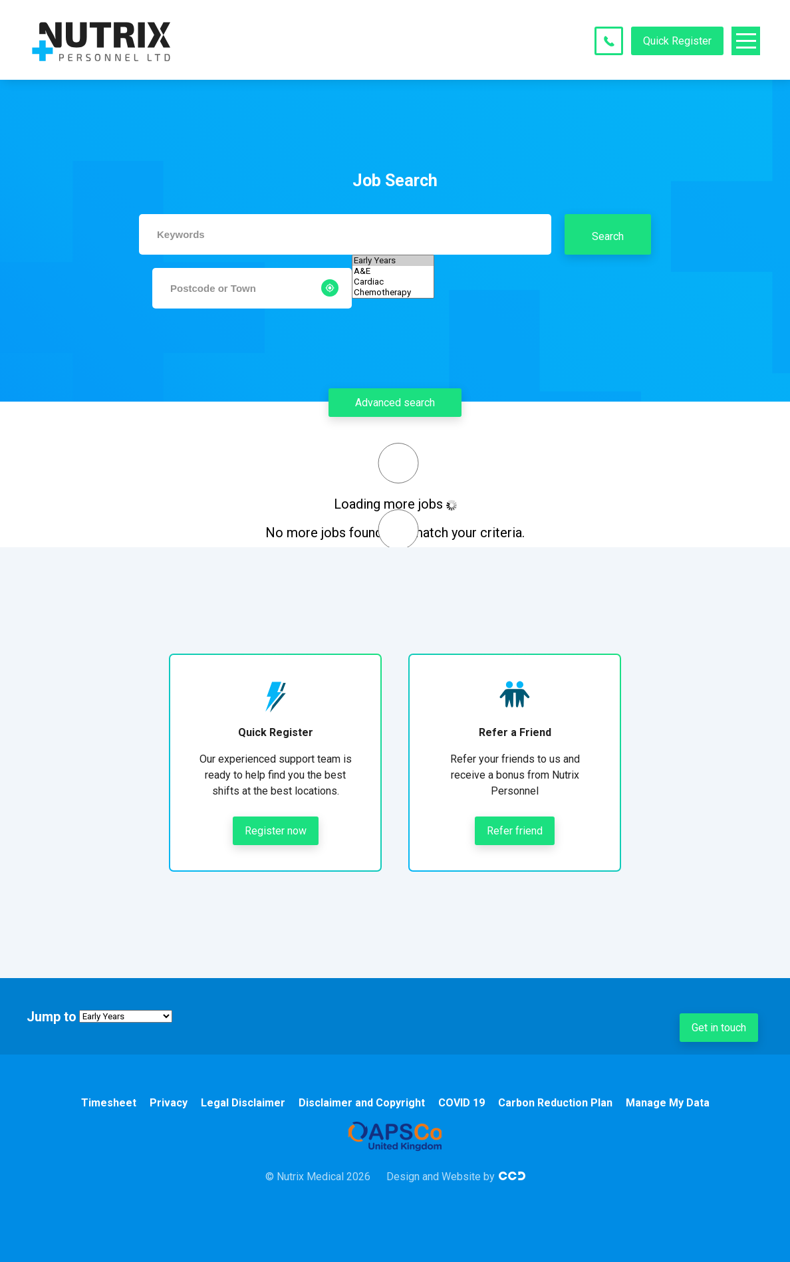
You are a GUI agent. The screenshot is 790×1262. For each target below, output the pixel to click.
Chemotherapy (393, 292)
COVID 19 (461, 1102)
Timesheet (108, 1102)
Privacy (169, 1102)
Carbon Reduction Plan (555, 1102)
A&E (393, 271)
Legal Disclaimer (243, 1102)
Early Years (393, 260)
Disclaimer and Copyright (362, 1102)
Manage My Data (668, 1102)
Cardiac (393, 282)
